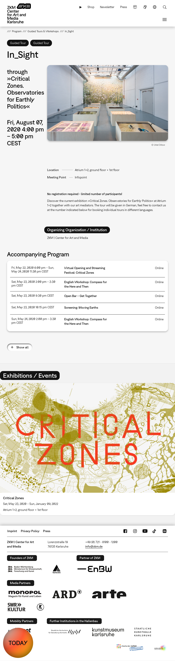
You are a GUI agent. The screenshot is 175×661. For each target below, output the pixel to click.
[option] (87, 449)
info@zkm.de (94, 546)
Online (159, 268)
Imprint (12, 531)
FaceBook (125, 531)
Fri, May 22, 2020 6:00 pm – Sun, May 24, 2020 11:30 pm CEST (32, 269)
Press (123, 7)
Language (154, 7)
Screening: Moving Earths (81, 307)
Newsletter (107, 7)
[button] (107, 103)
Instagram (135, 531)
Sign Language (145, 7)
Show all (22, 347)
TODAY (18, 642)
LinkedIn (164, 531)
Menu (164, 19)
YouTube (145, 531)
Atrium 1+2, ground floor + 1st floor (97, 170)
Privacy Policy (30, 531)
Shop (91, 7)
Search (164, 7)
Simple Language (135, 7)
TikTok (154, 531)
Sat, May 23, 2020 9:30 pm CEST (32, 295)
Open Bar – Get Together (80, 296)
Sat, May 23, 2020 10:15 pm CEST (32, 307)
